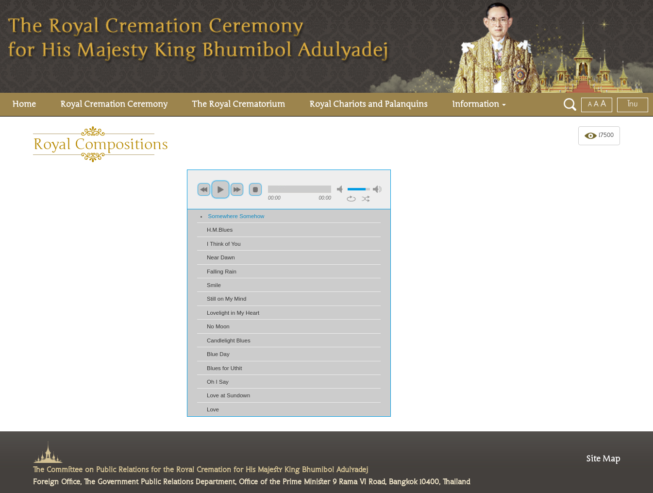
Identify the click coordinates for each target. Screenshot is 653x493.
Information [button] (479, 104)
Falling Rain (221, 271)
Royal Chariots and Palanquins (368, 104)
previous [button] (204, 189)
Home (24, 104)
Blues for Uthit (224, 368)
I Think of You (224, 244)
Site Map (603, 459)
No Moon (218, 326)
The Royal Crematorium (238, 104)
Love (213, 409)
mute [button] (341, 189)
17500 (599, 136)
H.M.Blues (220, 230)
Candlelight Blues (229, 340)
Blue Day (218, 354)
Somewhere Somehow (236, 216)
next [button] (237, 189)
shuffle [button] (366, 198)
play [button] (220, 189)
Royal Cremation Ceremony (113, 104)
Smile (214, 285)
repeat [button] (351, 198)
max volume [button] (377, 189)
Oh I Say (218, 382)
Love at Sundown (228, 395)
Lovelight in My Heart (233, 313)
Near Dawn (221, 257)
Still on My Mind (226, 299)
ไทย (633, 104)
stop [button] (255, 189)
